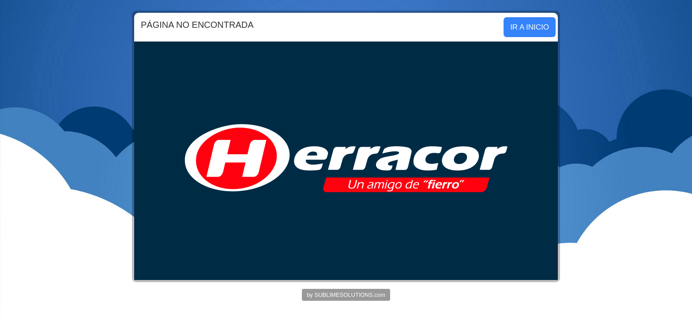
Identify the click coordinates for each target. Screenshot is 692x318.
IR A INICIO (529, 27)
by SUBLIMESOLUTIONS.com (346, 295)
